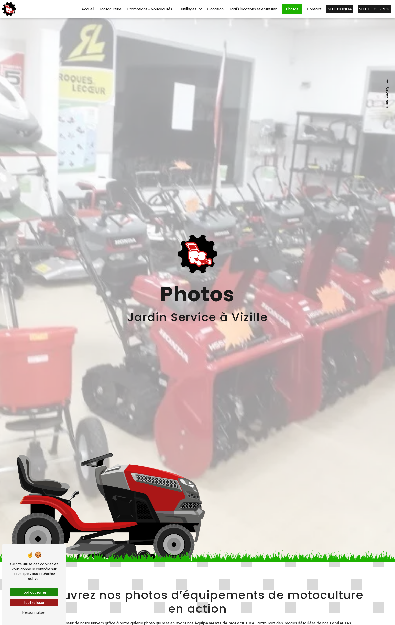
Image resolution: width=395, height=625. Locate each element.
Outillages (187, 8)
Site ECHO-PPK (374, 8)
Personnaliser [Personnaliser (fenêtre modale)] (34, 612)
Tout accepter (34, 592)
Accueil (87, 8)
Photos (292, 8)
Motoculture (111, 8)
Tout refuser (34, 602)
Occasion (215, 8)
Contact (314, 8)
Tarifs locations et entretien (253, 8)
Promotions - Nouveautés (149, 8)
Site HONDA (340, 8)
